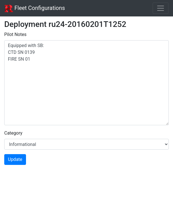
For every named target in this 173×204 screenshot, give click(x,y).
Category (13, 133)
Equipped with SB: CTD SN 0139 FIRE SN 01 (86, 82)
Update (15, 159)
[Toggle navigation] (160, 8)
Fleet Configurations (35, 8)
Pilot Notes (15, 34)
